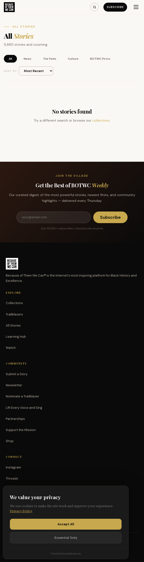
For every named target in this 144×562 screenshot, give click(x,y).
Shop (10, 441)
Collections (14, 303)
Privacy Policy (21, 512)
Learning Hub (16, 337)
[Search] (94, 7)
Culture (73, 59)
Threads (12, 478)
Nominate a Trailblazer (22, 396)
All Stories (13, 325)
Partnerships (15, 419)
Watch (11, 348)
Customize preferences (65, 554)
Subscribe (115, 7)
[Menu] (136, 7)
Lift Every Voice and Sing (24, 408)
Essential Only (65, 539)
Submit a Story (17, 374)
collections (101, 120)
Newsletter (14, 385)
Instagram (13, 467)
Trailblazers (14, 314)
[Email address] (53, 217)
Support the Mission (21, 430)
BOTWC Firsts (100, 59)
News (27, 59)
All (10, 59)
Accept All (66, 525)
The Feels (49, 59)
